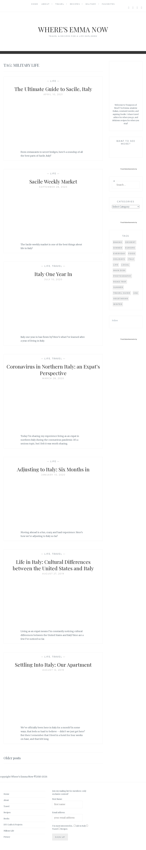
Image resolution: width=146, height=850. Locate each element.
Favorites (108, 4)
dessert (130, 242)
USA (135, 293)
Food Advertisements (127, 169)
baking (117, 242)
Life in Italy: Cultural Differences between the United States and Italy (53, 565)
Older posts (12, 758)
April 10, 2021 (53, 94)
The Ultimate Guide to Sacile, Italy (53, 89)
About (46, 4)
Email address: (58, 812)
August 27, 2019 (53, 573)
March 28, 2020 (53, 378)
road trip (119, 282)
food (131, 253)
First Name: (57, 799)
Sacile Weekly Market (53, 181)
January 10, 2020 (53, 475)
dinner (117, 248)
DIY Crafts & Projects (13, 824)
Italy (131, 259)
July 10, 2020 (53, 279)
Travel (59, 4)
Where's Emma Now (73, 29)
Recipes (75, 4)
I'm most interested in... (62, 826)
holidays (119, 259)
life (115, 265)
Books (6, 818)
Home (34, 4)
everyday (119, 253)
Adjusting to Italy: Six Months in (53, 469)
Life (53, 81)
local (125, 265)
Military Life (9, 831)
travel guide (121, 293)
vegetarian (120, 298)
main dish (119, 270)
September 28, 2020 (53, 187)
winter (117, 304)
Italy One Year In (53, 274)
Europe (130, 248)
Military (91, 4)
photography (122, 276)
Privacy (7, 837)
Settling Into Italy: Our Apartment (53, 664)
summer (118, 287)
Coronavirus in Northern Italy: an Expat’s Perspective (53, 369)
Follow (115, 320)
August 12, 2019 (53, 670)
